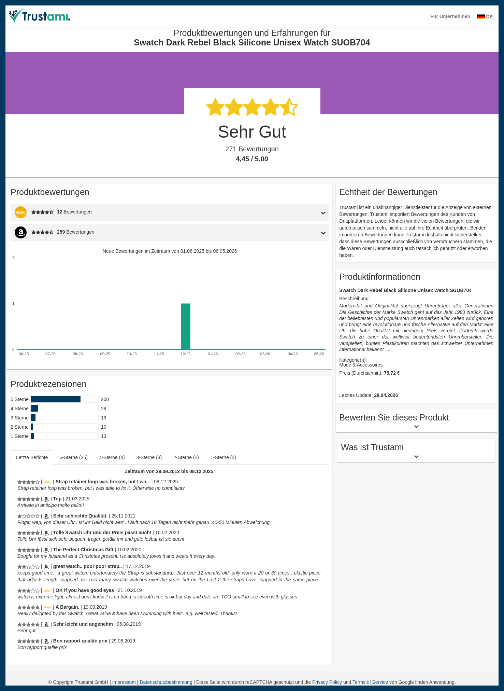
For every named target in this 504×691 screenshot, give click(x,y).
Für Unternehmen (450, 16)
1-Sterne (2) (223, 457)
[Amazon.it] (46, 498)
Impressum (124, 682)
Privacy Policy (327, 682)
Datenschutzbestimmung (166, 682)
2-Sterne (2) (186, 457)
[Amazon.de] (46, 516)
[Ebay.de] (47, 481)
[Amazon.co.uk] (46, 549)
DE (485, 16)
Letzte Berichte (32, 457)
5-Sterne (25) (73, 457)
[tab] (287, 212)
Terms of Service (370, 682)
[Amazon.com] (46, 566)
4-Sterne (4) (112, 457)
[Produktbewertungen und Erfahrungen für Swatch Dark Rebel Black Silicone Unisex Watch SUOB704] (28, 481)
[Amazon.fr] (46, 641)
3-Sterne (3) (149, 457)
